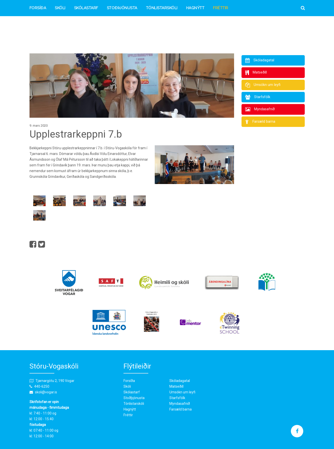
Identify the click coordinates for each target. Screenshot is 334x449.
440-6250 (41, 386)
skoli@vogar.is (46, 392)
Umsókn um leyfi (182, 392)
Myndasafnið (179, 404)
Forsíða (38, 8)
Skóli (60, 8)
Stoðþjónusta (122, 8)
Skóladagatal (179, 381)
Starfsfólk (177, 398)
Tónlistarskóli (162, 8)
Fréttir (220, 8)
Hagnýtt (195, 8)
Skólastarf (86, 8)
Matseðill (176, 386)
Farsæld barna (180, 409)
